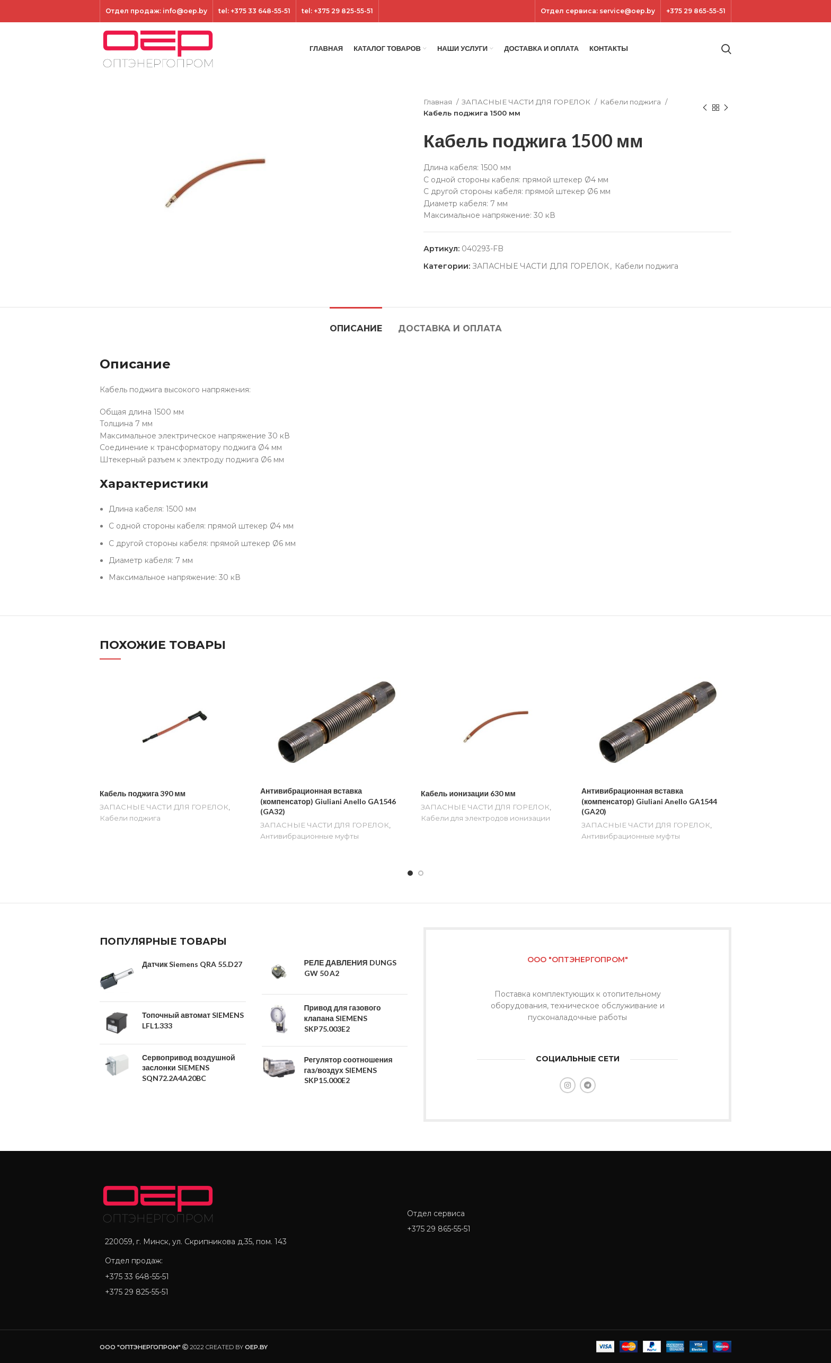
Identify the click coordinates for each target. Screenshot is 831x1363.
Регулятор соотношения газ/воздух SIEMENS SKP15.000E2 (348, 1070)
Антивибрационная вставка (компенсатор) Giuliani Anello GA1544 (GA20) (649, 801)
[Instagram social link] (568, 1085)
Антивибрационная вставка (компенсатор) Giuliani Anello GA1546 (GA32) (328, 801)
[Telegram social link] (588, 1085)
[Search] (726, 48)
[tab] (356, 323)
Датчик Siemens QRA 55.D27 (192, 964)
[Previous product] (705, 107)
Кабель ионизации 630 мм (468, 793)
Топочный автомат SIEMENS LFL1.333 (193, 1020)
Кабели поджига (631, 102)
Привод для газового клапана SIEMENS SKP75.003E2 (342, 1018)
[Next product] (726, 107)
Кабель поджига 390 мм (142, 793)
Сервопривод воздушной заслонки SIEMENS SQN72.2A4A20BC (188, 1068)
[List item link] (245, 1276)
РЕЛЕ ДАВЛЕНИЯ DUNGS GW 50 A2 (350, 968)
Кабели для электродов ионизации (485, 818)
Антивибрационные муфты (309, 836)
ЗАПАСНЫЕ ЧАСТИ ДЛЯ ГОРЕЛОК (527, 102)
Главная (438, 102)
